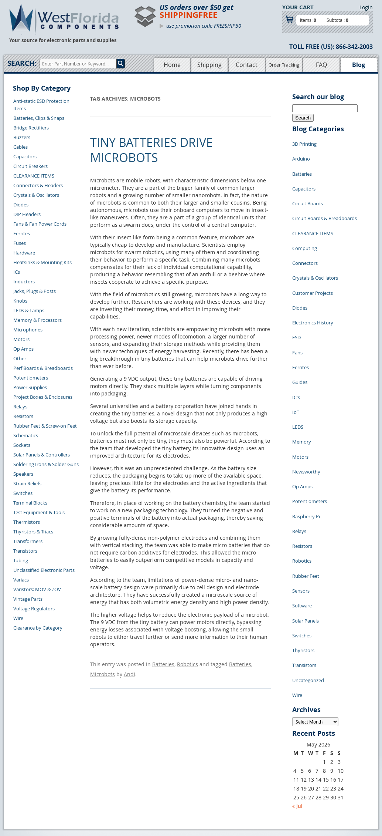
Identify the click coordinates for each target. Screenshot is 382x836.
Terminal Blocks (30, 502)
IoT (295, 341)
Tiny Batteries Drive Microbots (151, 150)
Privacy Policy (206, 759)
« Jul (297, 661)
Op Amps (23, 348)
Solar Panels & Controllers (41, 454)
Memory (301, 364)
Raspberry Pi (306, 419)
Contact (246, 65)
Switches (23, 493)
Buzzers (21, 137)
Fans (297, 297)
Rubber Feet (305, 464)
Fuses (19, 243)
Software (302, 486)
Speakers (23, 474)
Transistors (25, 550)
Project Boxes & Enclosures (42, 397)
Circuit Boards (307, 186)
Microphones (27, 329)
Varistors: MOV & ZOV (37, 589)
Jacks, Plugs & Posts (34, 291)
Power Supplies (30, 387)
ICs (16, 272)
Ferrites (21, 233)
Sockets (21, 445)
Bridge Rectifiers (31, 127)
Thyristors (303, 519)
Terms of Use (205, 767)
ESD (296, 286)
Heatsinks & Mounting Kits (42, 262)
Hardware (24, 252)
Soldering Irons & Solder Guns (46, 464)
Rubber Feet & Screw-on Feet (45, 425)
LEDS (297, 353)
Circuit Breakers (30, 166)
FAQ (321, 65)
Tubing (20, 560)
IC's (296, 330)
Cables (20, 147)
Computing (304, 219)
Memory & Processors (37, 320)
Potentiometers (30, 377)
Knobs (20, 300)
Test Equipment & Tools (39, 512)
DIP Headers (27, 214)
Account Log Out (93, 784)
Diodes (20, 204)
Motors (21, 339)
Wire (18, 618)
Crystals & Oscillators (36, 195)
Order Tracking (284, 65)
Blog (358, 65)
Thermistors (26, 522)
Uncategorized (308, 541)
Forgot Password (93, 793)
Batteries (163, 663)
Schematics (25, 435)
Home (172, 65)
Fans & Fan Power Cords (39, 223)
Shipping (209, 65)
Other (19, 358)
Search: (22, 63)
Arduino (301, 153)
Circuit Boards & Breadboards (324, 197)
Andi (129, 670)
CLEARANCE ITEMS (33, 175)
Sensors (301, 475)
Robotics (187, 663)
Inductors (24, 281)
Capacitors (25, 156)
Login (366, 7)
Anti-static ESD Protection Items (41, 105)
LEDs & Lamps (28, 310)
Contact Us (87, 750)
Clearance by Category (37, 627)
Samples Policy (207, 750)
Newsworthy (306, 386)
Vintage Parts (27, 599)
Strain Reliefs (27, 483)
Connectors (305, 230)
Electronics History (312, 275)
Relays (20, 406)
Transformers (27, 541)
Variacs (21, 579)
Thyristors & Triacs (33, 531)
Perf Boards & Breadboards (43, 368)
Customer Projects (312, 253)
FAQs (149, 776)
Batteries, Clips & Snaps (38, 118)
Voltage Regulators (34, 608)
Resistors (23, 416)
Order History (90, 776)
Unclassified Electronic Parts (44, 570)
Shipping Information (98, 767)
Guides (299, 319)
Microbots (102, 670)
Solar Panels (305, 497)
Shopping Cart (159, 759)
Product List (157, 767)
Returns (83, 759)
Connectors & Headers (38, 185)
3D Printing (304, 142)
